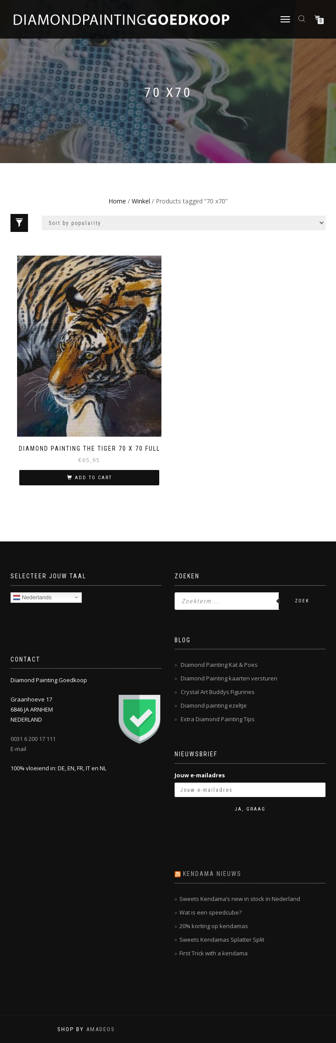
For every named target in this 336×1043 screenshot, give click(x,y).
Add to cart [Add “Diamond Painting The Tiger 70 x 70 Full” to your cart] (93, 478)
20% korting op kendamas (213, 926)
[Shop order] (184, 223)
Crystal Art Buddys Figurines (218, 692)
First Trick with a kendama (213, 953)
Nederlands (32, 597)
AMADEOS (100, 1029)
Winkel (141, 201)
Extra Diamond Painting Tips (218, 719)
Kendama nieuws (212, 873)
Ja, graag (250, 809)
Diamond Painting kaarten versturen (229, 678)
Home (117, 201)
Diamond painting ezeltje (214, 705)
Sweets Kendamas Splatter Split (221, 939)
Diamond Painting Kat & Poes (219, 665)
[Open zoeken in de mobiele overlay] (302, 18)
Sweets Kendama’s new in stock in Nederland (239, 899)
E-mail (18, 749)
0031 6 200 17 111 (33, 739)
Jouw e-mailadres (200, 775)
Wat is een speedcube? (210, 912)
